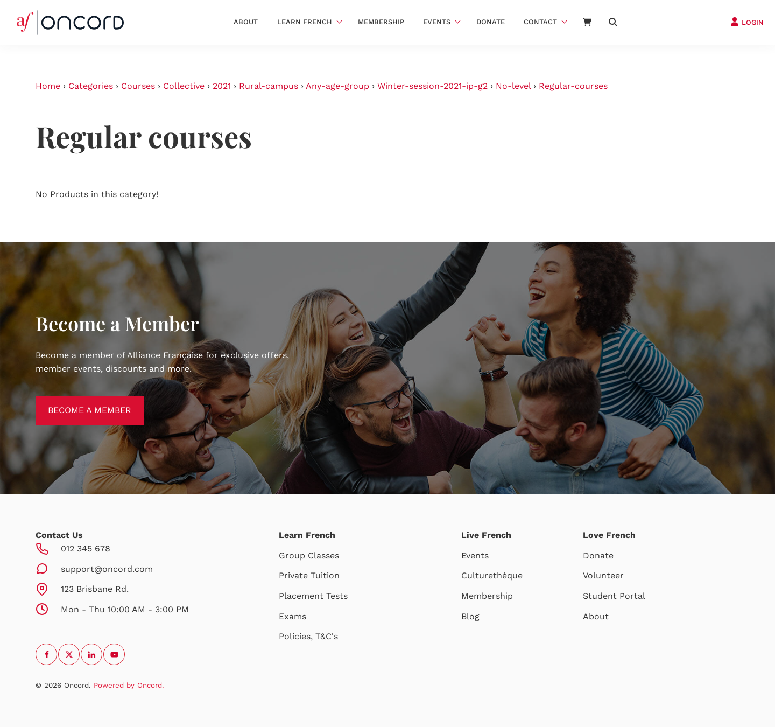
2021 (222, 86)
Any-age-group (337, 86)
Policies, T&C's (308, 636)
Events (436, 22)
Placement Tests (313, 596)
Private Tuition (309, 575)
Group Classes (309, 555)
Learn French (304, 22)
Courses (138, 86)
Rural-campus (268, 86)
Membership (381, 22)
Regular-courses (573, 86)
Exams (292, 616)
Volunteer (603, 575)
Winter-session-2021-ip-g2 (432, 86)
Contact (540, 22)
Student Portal (614, 596)
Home (48, 86)
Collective (184, 86)
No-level (513, 86)
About (246, 22)
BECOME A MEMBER (77, 402)
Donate (490, 22)
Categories (90, 86)
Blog (470, 616)
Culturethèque (492, 575)
